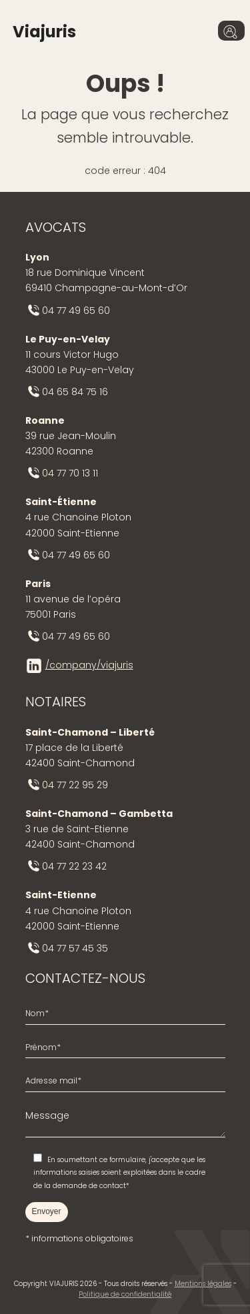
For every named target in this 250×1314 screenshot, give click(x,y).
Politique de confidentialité (125, 1294)
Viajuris (44, 32)
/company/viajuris (89, 665)
